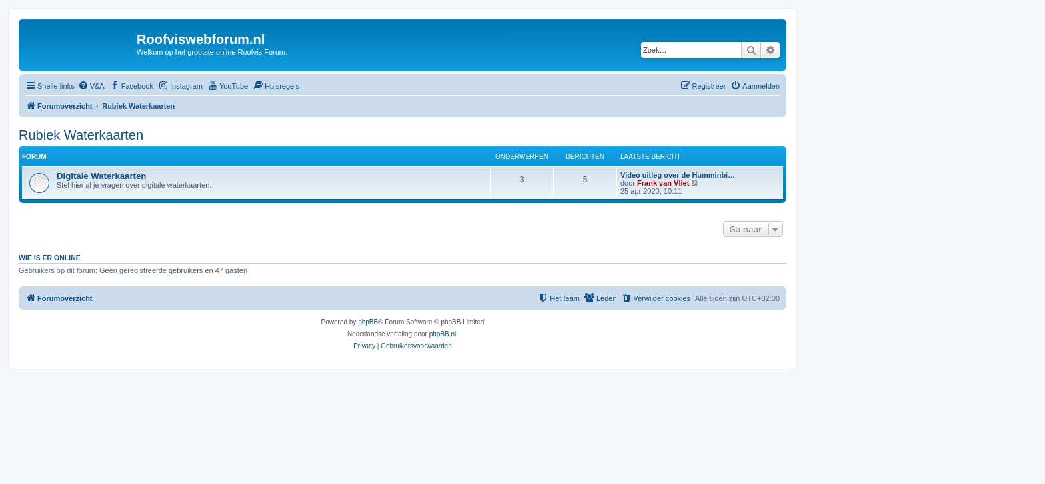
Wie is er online (50, 258)
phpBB (368, 322)
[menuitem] (91, 86)
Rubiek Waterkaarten (81, 135)
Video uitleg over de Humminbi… (677, 175)
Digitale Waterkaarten (101, 176)
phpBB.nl (443, 334)
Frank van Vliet (663, 183)
